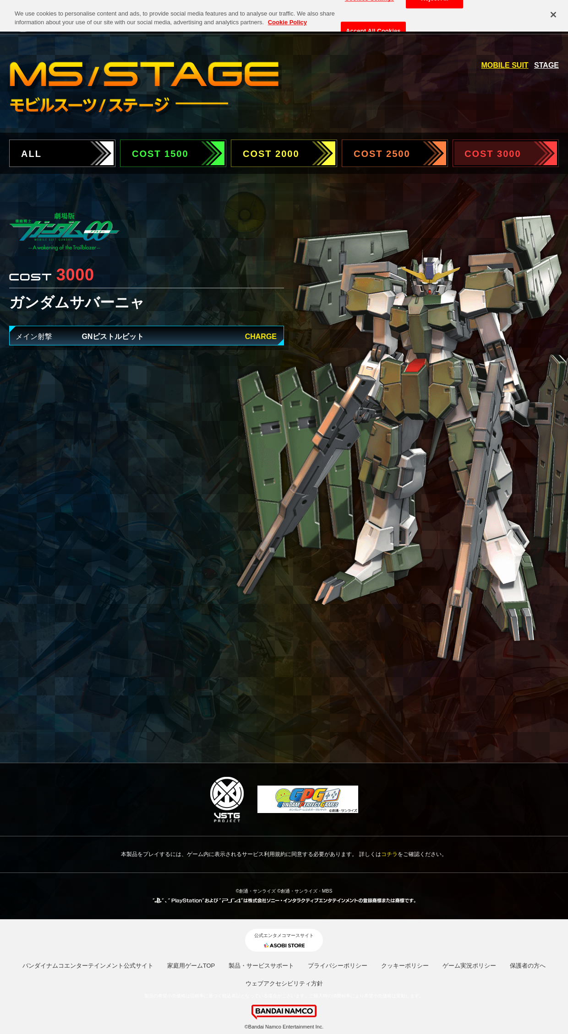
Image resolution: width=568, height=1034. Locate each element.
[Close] (553, 11)
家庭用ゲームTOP (191, 965)
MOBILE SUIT (505, 65)
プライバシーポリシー (337, 965)
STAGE (546, 65)
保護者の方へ (528, 965)
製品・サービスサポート (261, 965)
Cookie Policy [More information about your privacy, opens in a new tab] (287, 18)
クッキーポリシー (405, 965)
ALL (31, 154)
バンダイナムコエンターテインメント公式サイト (87, 965)
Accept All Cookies (373, 27)
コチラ (389, 854)
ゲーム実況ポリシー (469, 965)
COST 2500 (382, 154)
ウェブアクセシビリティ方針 (284, 983)
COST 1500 (160, 154)
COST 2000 (271, 154)
